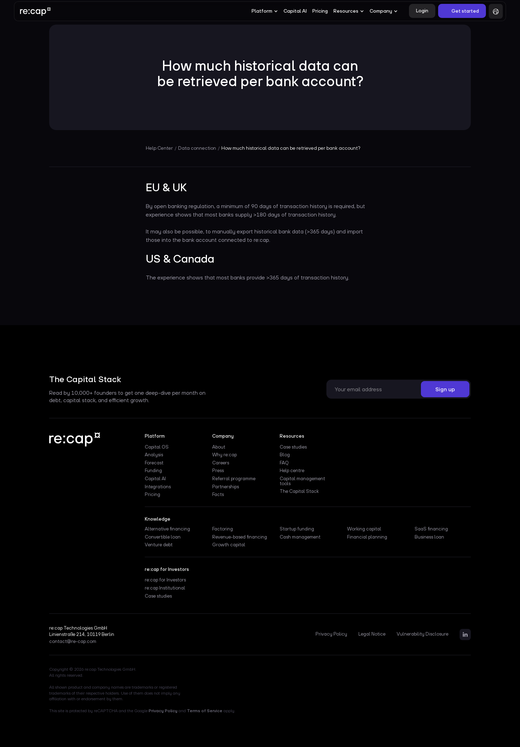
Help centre (292, 470)
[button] (265, 11)
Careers (220, 463)
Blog (285, 454)
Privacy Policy (331, 634)
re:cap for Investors (165, 580)
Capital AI (295, 11)
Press (218, 470)
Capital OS (157, 447)
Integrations (158, 486)
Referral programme (233, 478)
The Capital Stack (299, 491)
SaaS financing (431, 529)
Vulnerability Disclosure (422, 634)
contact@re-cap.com (72, 641)
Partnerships (225, 486)
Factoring (222, 529)
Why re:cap (224, 454)
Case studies (293, 447)
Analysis (154, 454)
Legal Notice (371, 634)
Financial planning (367, 537)
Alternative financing (167, 529)
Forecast (154, 463)
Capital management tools (302, 481)
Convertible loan (163, 537)
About (218, 447)
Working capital (364, 529)
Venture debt (159, 544)
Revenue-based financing (239, 537)
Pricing (320, 11)
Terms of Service (204, 710)
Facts (218, 494)
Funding (153, 470)
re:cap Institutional (165, 588)
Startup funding (297, 529)
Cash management (300, 537)
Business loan (429, 537)
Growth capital (228, 544)
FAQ (284, 463)
